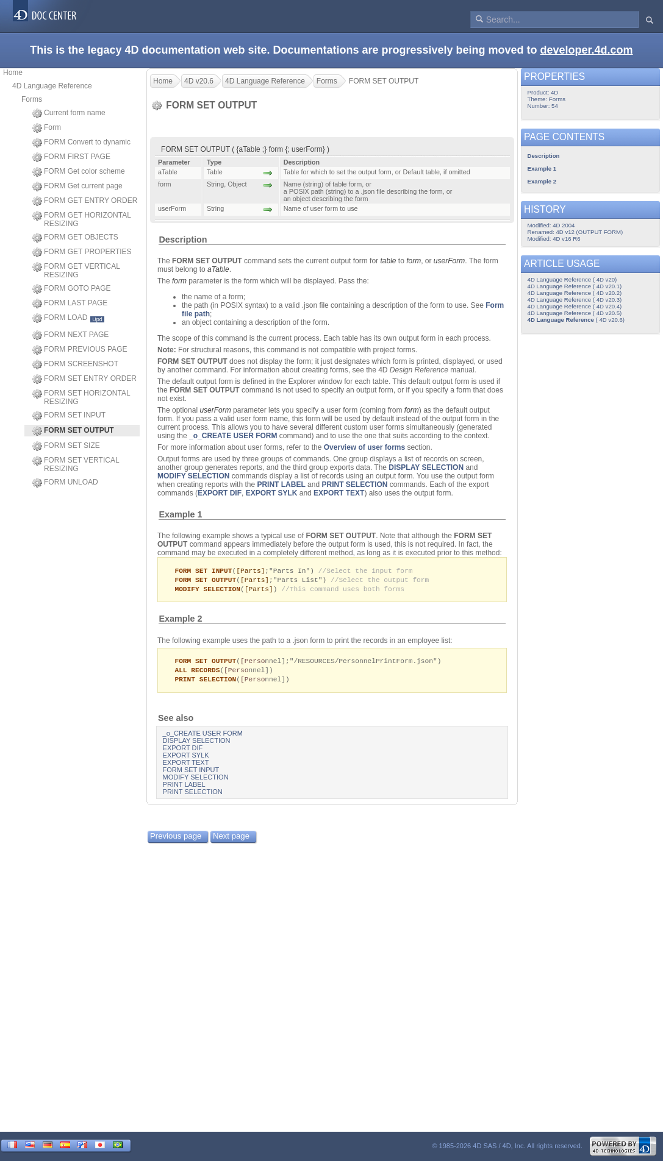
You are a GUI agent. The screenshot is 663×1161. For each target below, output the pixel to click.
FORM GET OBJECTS (75, 238)
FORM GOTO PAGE (71, 289)
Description (183, 239)
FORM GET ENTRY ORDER (84, 201)
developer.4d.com (586, 50)
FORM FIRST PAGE (71, 157)
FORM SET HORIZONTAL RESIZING (81, 397)
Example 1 (180, 514)
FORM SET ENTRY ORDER (84, 379)
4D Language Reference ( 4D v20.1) (575, 286)
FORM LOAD (68, 318)
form (413, 261)
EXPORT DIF (220, 493)
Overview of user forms (364, 447)
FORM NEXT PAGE (70, 335)
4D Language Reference (52, 86)
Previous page (175, 839)
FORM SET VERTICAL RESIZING (75, 464)
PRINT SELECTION (354, 484)
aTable (218, 269)
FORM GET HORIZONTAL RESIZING (81, 219)
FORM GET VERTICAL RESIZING (76, 270)
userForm (449, 261)
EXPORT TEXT (339, 493)
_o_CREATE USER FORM (233, 435)
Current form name (69, 113)
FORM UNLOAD (65, 483)
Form (46, 128)
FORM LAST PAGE (69, 303)
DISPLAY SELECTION (426, 467)
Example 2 (180, 620)
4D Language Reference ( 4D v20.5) (575, 313)
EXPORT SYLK (272, 493)
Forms (31, 99)
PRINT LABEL (281, 484)
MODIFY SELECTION (193, 476)
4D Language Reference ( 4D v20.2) (575, 292)
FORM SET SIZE (66, 446)
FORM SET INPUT (69, 416)
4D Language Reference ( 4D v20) (572, 279)
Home (13, 72)
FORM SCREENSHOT (75, 364)
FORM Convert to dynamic (81, 142)
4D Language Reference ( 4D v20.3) (575, 299)
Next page (231, 839)
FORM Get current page (77, 186)
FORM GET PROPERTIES (82, 252)
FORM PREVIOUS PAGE (79, 350)
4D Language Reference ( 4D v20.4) (575, 306)
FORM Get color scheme (78, 172)
